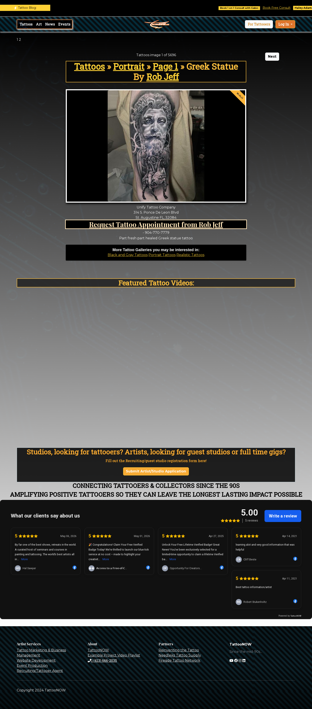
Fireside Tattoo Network (179, 660)
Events (64, 24)
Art (39, 24)
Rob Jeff (162, 76)
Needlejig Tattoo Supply (180, 655)
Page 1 (165, 66)
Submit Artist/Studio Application (156, 471)
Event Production (32, 666)
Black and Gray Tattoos (128, 255)
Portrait (128, 66)
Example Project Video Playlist (114, 655)
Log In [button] (284, 24)
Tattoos (26, 24)
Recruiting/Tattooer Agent (40, 671)
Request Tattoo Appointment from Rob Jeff (156, 224)
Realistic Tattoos (190, 255)
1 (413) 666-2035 (102, 660)
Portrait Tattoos (162, 255)
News (50, 24)
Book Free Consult (281, 8)
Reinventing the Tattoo (179, 650)
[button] (259, 24)
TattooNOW (98, 650)
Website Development (36, 660)
